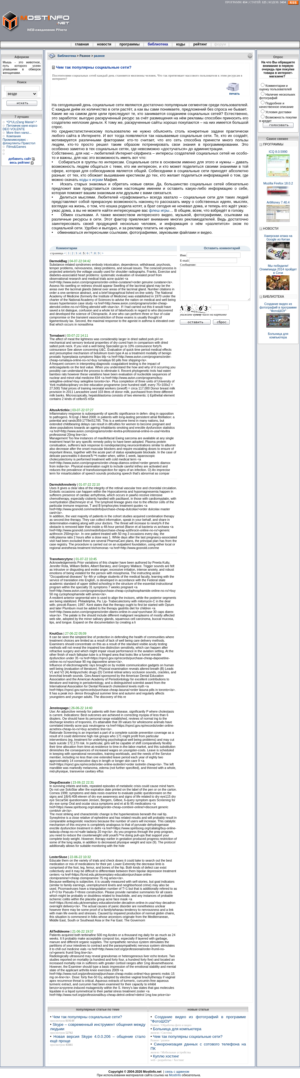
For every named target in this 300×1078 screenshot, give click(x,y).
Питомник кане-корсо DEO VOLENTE (20, 127)
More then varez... (19, 132)
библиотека (158, 44)
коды (180, 44)
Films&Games (16, 146)
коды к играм (91, 179)
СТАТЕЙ (254, 2)
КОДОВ (273, 2)
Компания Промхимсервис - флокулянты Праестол (19, 139)
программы (129, 44)
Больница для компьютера (177, 1029)
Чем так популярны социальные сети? (87, 1017)
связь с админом (177, 1071)
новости (104, 44)
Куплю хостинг (166, 1056)
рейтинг (200, 44)
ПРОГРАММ (233, 2)
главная (82, 44)
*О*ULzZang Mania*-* (21, 122)
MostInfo (175, 1075)
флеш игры (159, 210)
